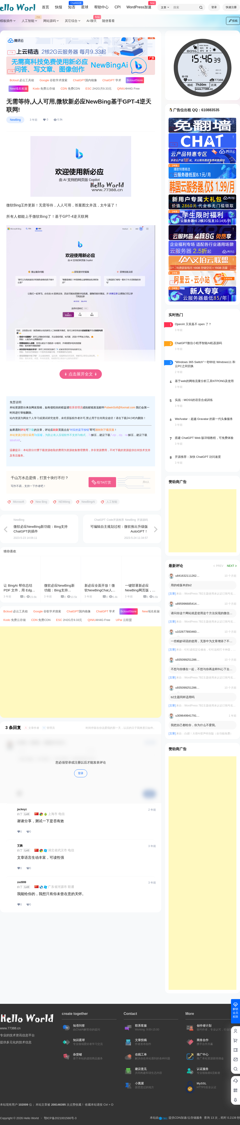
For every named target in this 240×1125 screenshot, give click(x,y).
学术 (111, 80)
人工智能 (31, 21)
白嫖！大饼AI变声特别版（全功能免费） (208, 733)
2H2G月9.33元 (98, 88)
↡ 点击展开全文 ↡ (80, 374)
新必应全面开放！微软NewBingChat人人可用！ (100, 590)
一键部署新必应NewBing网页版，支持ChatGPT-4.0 (140, 590)
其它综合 (73, 21)
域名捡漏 (18, 88)
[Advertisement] (76, 672)
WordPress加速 (138, 5)
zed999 (21, 882)
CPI (117, 7)
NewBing (15, 119)
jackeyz (22, 809)
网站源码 (51, 21)
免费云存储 (44, 88)
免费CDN (70, 88)
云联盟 (124, 620)
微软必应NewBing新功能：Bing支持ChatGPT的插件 (59, 590)
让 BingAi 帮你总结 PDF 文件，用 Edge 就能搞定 (19, 590)
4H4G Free (128, 88)
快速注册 (231, 7)
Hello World (31, 1118)
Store (135, 80)
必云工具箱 (22, 80)
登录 (214, 7)
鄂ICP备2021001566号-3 (60, 1118)
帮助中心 (101, 7)
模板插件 (8, 21)
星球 (84, 7)
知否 (71, 5)
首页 (45, 7)
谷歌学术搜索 (54, 80)
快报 (58, 7)
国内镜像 (85, 80)
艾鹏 (20, 845)
